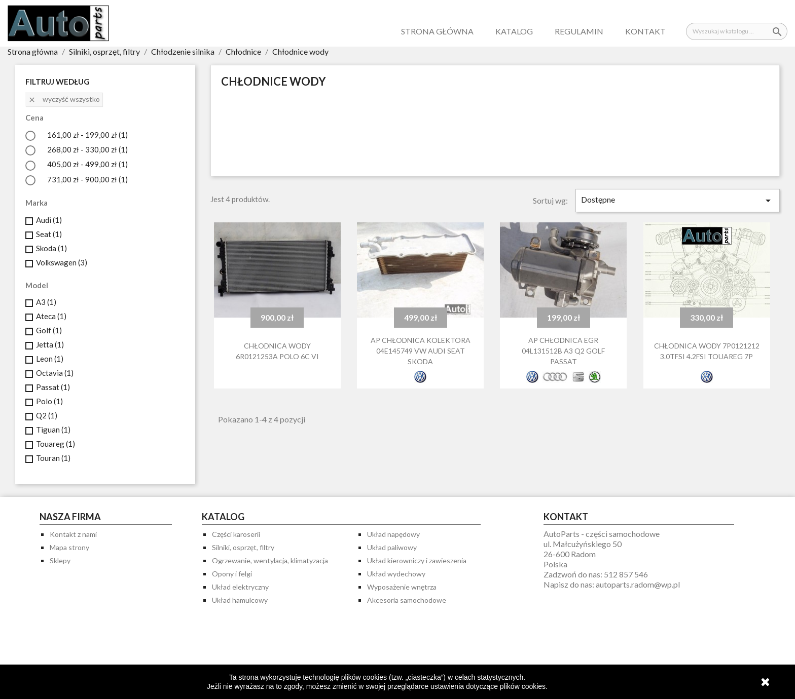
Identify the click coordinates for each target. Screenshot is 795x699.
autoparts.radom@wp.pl (638, 584)
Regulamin (579, 31)
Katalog (514, 31)
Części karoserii (236, 534)
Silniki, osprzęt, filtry (243, 547)
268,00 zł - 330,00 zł (87, 149)
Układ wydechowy (396, 573)
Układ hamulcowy (240, 600)
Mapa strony (69, 547)
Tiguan (53, 429)
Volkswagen (61, 262)
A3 (46, 301)
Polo (49, 401)
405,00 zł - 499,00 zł (87, 164)
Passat (53, 387)
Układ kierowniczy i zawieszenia (416, 560)
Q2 (46, 415)
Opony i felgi (232, 573)
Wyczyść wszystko (64, 99)
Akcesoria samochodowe (406, 600)
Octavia (55, 372)
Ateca (51, 316)
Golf (49, 330)
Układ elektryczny (240, 586)
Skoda (51, 248)
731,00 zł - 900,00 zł (87, 179)
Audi (49, 219)
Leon (49, 358)
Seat (49, 234)
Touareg (55, 443)
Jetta (50, 344)
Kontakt (645, 31)
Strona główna (437, 31)
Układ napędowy (393, 534)
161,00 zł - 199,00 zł (87, 134)
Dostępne (677, 201)
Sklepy (60, 560)
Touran (53, 457)
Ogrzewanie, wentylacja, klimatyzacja (270, 560)
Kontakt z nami (73, 534)
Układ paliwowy (392, 547)
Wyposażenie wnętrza (402, 586)
